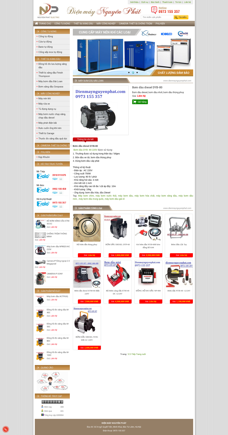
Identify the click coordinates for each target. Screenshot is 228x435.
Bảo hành (155, 2)
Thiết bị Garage (46, 133)
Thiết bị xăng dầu (83, 23)
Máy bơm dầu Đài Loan (50, 81)
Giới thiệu (134, 2)
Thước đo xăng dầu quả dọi (52, 138)
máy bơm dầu (125, 195)
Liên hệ (187, 2)
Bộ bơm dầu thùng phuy (87, 244)
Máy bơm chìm (86, 195)
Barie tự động (45, 46)
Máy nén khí (44, 98)
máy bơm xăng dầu (166, 195)
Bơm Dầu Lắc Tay (179, 244)
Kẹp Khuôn (44, 157)
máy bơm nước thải (106, 195)
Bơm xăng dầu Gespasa (50, 86)
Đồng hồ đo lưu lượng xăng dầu (52, 66)
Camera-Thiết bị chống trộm (135, 23)
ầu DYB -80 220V (88, 150)
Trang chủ (43, 23)
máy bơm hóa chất (145, 195)
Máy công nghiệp (106, 23)
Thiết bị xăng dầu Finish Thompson (50, 74)
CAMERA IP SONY (55, 274)
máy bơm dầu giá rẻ (115, 199)
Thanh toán (167, 2)
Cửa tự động (45, 41)
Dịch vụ (144, 2)
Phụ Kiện (160, 23)
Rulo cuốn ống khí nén (49, 128)
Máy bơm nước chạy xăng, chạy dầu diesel (52, 116)
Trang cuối (141, 354)
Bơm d (76, 150)
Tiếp (134, 354)
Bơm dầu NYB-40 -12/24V (179, 290)
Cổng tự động (62, 23)
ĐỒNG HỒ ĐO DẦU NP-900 (148, 290)
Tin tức (178, 2)
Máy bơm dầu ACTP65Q (57, 296)
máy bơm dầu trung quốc (91, 199)
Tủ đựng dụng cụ (47, 109)
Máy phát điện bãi (47, 122)
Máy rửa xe (44, 103)
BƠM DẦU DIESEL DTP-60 (117, 244)
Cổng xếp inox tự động (50, 52)
